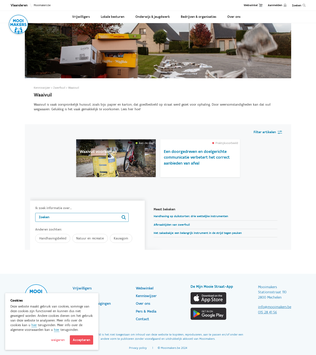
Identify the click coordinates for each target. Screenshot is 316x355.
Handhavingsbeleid (52, 238)
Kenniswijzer (42, 87)
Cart (260, 5)
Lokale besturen (112, 17)
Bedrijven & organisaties (198, 17)
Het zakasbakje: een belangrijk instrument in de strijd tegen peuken (198, 233)
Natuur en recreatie (90, 238)
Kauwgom (121, 238)
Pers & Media (146, 311)
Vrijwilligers (81, 17)
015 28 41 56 (267, 312)
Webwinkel (251, 5)
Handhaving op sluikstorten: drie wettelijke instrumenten (191, 216)
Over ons (233, 17)
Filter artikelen (265, 132)
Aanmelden (275, 5)
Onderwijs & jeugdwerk (152, 17)
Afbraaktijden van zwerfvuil (172, 224)
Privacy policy (138, 348)
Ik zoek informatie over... (53, 208)
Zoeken (296, 5)
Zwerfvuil (59, 87)
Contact (142, 319)
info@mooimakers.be (274, 307)
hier (34, 325)
